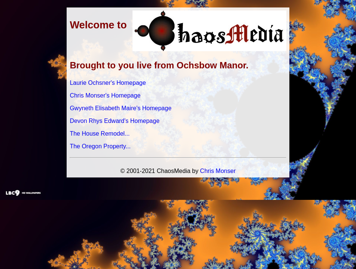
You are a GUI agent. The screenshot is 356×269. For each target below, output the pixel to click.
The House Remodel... (100, 133)
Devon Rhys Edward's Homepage (114, 121)
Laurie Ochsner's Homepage (108, 83)
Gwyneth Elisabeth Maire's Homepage (120, 108)
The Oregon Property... (100, 146)
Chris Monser (217, 171)
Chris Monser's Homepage (105, 95)
